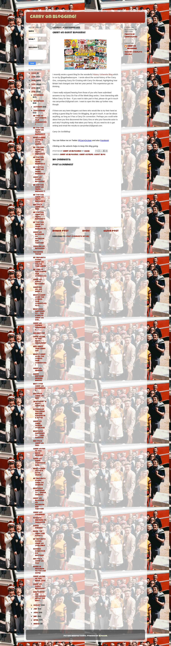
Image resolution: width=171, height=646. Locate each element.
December (38, 95)
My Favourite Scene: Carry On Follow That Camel (39, 262)
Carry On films (86, 155)
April (36, 620)
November (38, 101)
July (35, 609)
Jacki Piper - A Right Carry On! (39, 404)
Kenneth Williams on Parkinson (39, 520)
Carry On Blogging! (53, 17)
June (35, 613)
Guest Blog (99, 155)
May (35, 616)
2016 (33, 88)
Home (86, 231)
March (36, 624)
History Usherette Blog (102, 74)
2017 (33, 85)
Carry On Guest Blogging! (39, 180)
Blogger (103, 636)
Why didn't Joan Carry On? (39, 349)
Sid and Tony (39, 333)
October (37, 107)
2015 (33, 92)
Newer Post (60, 231)
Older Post (111, 231)
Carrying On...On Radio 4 (37, 290)
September (39, 111)
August (37, 605)
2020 (34, 73)
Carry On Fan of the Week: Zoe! (39, 579)
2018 (33, 81)
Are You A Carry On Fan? (38, 207)
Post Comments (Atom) (77, 236)
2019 (33, 77)
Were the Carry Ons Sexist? (39, 534)
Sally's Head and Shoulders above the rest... (39, 596)
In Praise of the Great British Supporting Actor (39, 414)
